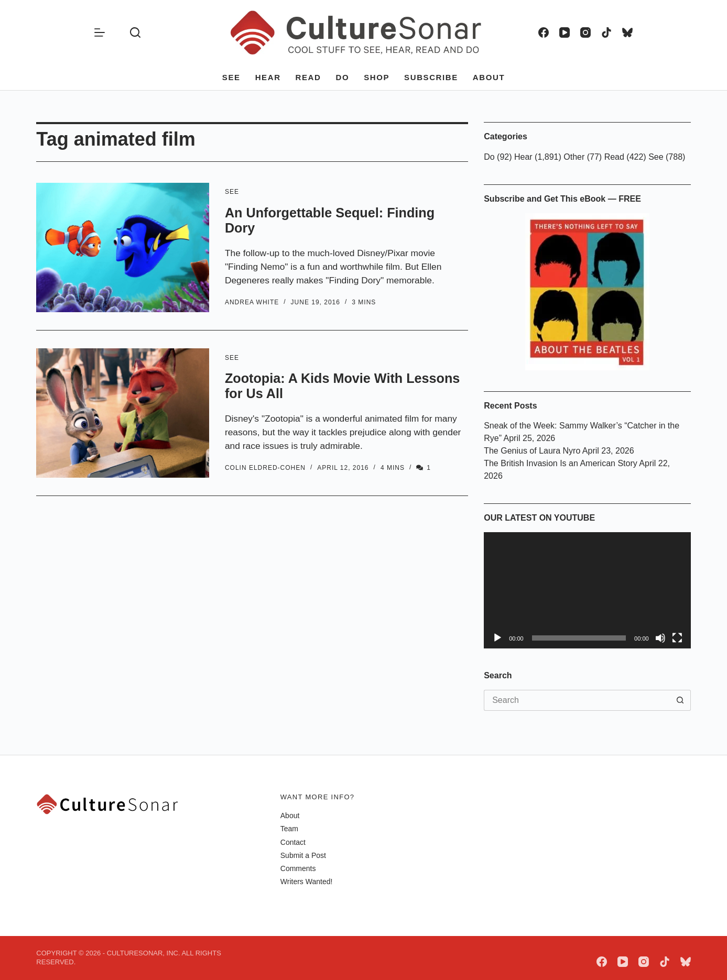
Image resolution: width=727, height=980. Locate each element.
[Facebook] (543, 32)
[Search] (135, 32)
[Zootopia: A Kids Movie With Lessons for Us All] (122, 413)
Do (342, 77)
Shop (376, 77)
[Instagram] (585, 32)
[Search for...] (576, 700)
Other (573, 156)
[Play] (497, 638)
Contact (293, 842)
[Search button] (680, 700)
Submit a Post (303, 855)
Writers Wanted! (306, 881)
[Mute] (660, 638)
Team (289, 828)
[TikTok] (606, 32)
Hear (268, 77)
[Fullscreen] (677, 638)
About (489, 77)
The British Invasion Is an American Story (560, 463)
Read (308, 77)
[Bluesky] (627, 32)
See (231, 77)
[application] (587, 590)
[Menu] (99, 32)
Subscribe (431, 77)
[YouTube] (564, 32)
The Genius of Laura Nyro (532, 450)
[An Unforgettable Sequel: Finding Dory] (122, 247)
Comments (298, 868)
